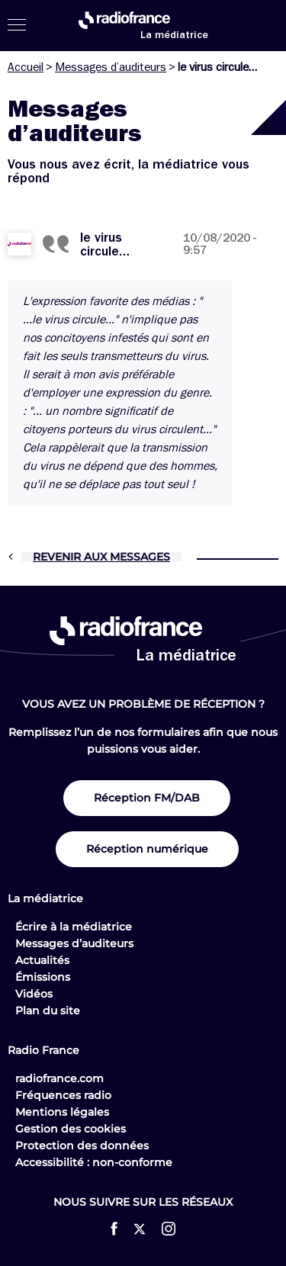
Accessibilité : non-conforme (93, 1162)
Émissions (42, 977)
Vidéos (34, 994)
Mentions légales (62, 1112)
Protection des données (82, 1145)
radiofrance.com (59, 1078)
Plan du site (47, 1010)
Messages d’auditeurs (110, 67)
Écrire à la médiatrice (73, 926)
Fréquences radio (63, 1095)
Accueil (25, 67)
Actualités (42, 960)
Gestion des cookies (70, 1129)
